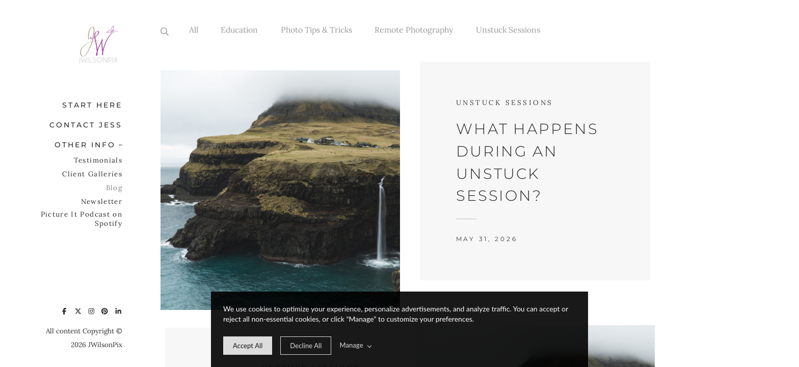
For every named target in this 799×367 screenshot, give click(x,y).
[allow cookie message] (247, 345)
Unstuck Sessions (508, 29)
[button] (117, 144)
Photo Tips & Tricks (316, 29)
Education (239, 29)
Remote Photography (414, 29)
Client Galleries (92, 173)
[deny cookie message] (305, 345)
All (193, 29)
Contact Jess (85, 125)
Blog (114, 187)
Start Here (92, 105)
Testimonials (98, 160)
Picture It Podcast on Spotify (81, 218)
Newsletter (102, 201)
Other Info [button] (85, 145)
